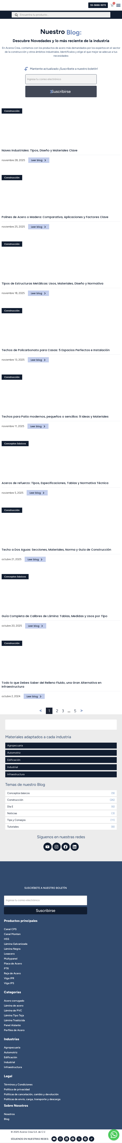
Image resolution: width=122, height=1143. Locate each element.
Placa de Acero (13, 963)
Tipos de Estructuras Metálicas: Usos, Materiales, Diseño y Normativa (52, 283)
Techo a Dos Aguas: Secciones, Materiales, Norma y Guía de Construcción (56, 550)
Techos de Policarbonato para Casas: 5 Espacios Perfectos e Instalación (56, 350)
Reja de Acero (12, 973)
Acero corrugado (14, 1000)
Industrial (12, 767)
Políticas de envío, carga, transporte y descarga (32, 1099)
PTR (6, 968)
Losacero (9, 953)
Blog (6, 1119)
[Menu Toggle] (118, 5)
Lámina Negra (12, 948)
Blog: (74, 32)
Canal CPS (10, 929)
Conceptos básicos (15, 443)
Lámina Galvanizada (15, 943)
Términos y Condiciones (18, 1084)
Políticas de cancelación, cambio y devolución (31, 1094)
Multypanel (10, 958)
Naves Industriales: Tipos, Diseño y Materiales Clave (39, 150)
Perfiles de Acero (14, 1030)
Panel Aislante (12, 1025)
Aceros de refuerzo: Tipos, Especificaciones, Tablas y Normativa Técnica (55, 483)
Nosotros (9, 1114)
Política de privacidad (17, 1089)
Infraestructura (15, 774)
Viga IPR (9, 978)
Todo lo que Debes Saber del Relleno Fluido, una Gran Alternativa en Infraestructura (51, 685)
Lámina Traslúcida (14, 1020)
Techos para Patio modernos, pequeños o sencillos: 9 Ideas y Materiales (55, 417)
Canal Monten (12, 934)
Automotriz (14, 752)
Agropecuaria (15, 745)
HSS (6, 939)
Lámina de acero (13, 1005)
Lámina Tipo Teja (14, 1015)
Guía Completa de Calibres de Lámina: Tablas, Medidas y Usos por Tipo (54, 616)
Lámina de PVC (13, 1010)
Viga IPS (9, 983)
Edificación (13, 759)
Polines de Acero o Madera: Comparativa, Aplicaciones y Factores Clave (55, 217)
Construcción (12, 111)
